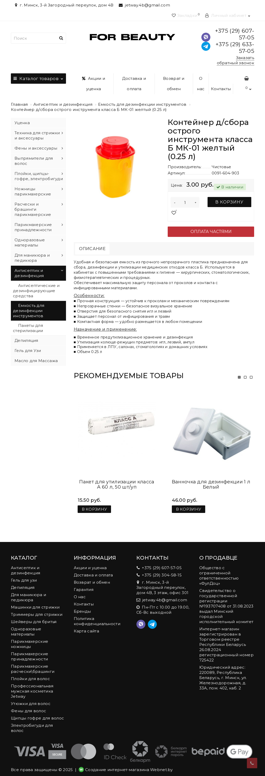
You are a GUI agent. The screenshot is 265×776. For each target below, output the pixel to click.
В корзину (229, 202)
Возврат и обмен (174, 83)
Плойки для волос (30, 673)
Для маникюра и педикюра (32, 258)
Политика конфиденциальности (97, 616)
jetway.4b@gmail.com (144, 5)
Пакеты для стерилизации (28, 328)
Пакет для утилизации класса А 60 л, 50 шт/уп (116, 479)
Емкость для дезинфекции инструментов (142, 104)
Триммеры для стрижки (36, 609)
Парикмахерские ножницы (29, 639)
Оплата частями (211, 231)
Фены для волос (28, 705)
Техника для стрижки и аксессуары (37, 135)
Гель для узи (24, 575)
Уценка (22, 122)
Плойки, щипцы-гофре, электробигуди (38, 176)
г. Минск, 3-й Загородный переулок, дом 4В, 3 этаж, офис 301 (162, 582)
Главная (19, 104)
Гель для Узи (27, 350)
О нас (200, 83)
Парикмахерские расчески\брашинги (32, 664)
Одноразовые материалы (29, 242)
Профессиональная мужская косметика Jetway (32, 686)
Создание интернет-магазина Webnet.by (129, 764)
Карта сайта (86, 625)
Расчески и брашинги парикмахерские (32, 209)
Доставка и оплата (134, 83)
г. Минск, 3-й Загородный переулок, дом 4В (63, 5)
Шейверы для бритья (33, 616)
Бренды (82, 606)
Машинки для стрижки (35, 601)
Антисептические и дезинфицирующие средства (36, 290)
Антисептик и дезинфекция (62, 104)
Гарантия (83, 584)
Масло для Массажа (36, 360)
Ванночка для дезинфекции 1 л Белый (211, 479)
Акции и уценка (93, 83)
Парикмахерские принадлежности (33, 227)
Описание (92, 248)
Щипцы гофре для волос (37, 712)
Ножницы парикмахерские (32, 191)
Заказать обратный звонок (235, 60)
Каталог (38, 77)
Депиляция (26, 340)
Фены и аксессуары (35, 148)
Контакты (221, 88)
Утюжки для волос (30, 698)
